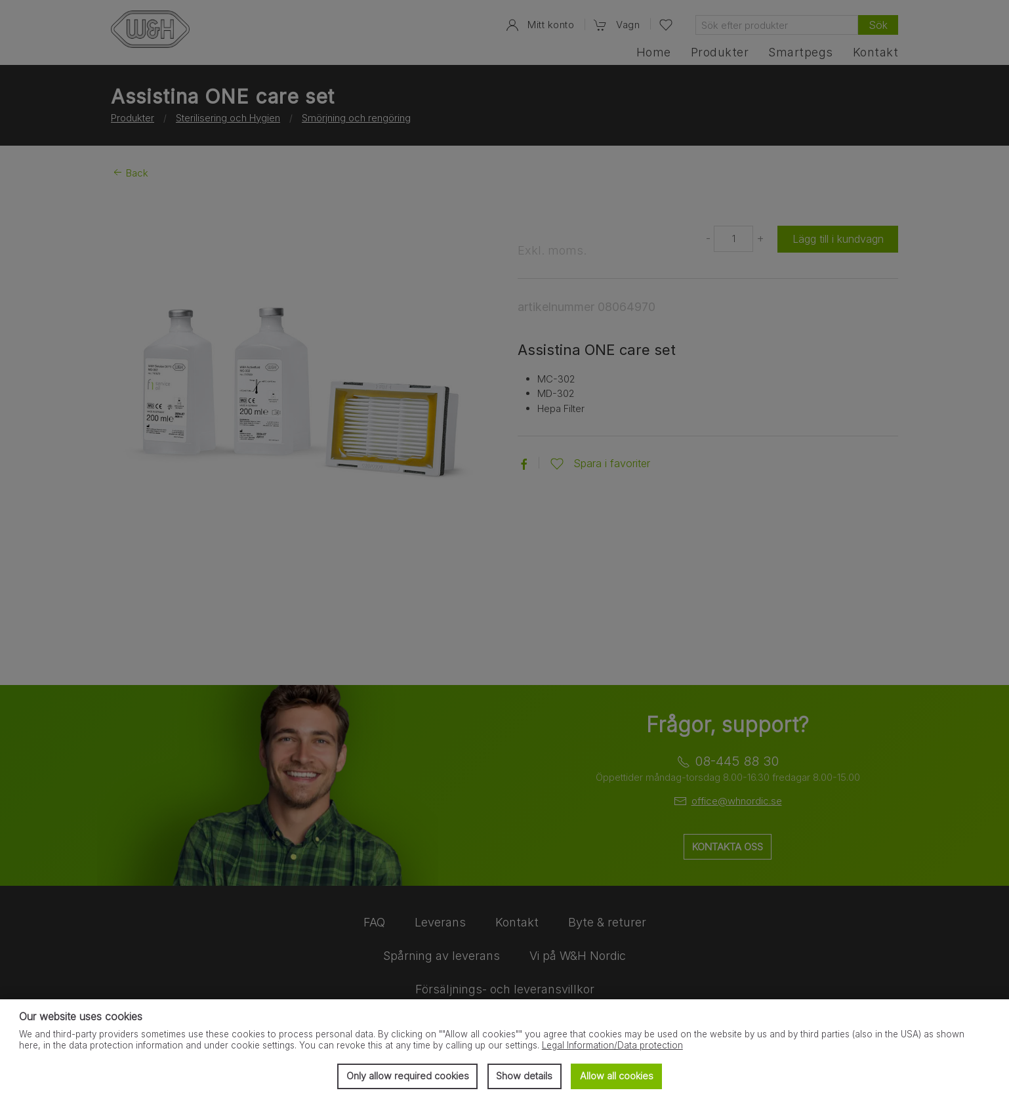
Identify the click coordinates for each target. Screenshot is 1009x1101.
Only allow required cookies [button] (407, 1075)
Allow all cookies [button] (616, 1075)
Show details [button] (524, 1075)
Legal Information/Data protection (612, 1045)
